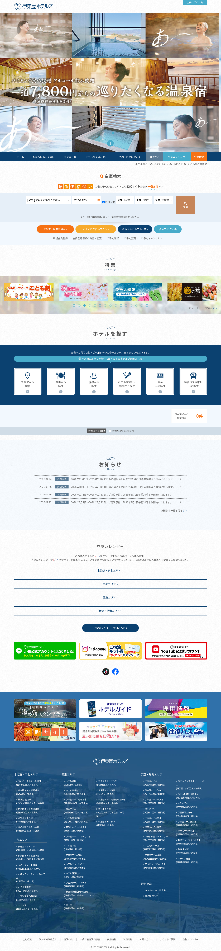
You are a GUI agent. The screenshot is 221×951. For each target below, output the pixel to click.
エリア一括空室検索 (54, 229)
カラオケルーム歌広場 (155, 890)
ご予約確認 (113, 238)
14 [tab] (142, 305)
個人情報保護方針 (48, 939)
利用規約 (127, 939)
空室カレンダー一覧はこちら (109, 628)
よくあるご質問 (196, 164)
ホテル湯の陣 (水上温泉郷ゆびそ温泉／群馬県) (110, 812)
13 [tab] (136, 305)
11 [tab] (126, 305)
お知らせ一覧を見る (171, 510)
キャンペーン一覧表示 (201, 308)
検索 (185, 207)
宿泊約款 (68, 939)
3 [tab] (84, 305)
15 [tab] (147, 305)
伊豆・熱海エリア (109, 611)
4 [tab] (90, 305)
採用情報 (111, 939)
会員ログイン (193, 2)
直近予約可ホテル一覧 (134, 229)
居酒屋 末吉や (151, 895)
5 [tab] (95, 305)
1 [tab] (108, 133)
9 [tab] (116, 305)
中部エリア (109, 584)
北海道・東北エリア (109, 570)
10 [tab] (121, 305)
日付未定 (110, 202)
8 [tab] (110, 305)
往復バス (155, 156)
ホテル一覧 (70, 156)
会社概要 (27, 939)
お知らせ (178, 164)
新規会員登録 (60, 238)
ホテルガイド (142, 164)
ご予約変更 (130, 238)
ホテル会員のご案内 (96, 156)
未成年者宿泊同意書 (90, 939)
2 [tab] (113, 133)
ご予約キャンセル (150, 238)
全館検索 (199, 156)
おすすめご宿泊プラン (95, 229)
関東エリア (109, 597)
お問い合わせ (161, 164)
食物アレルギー (190, 939)
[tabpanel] (110, 82)
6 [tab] (100, 305)
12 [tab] (131, 305)
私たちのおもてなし (43, 156)
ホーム (20, 156)
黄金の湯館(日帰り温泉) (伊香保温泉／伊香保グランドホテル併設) (79, 895)
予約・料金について (130, 156)
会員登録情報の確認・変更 (87, 238)
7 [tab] (105, 305)
